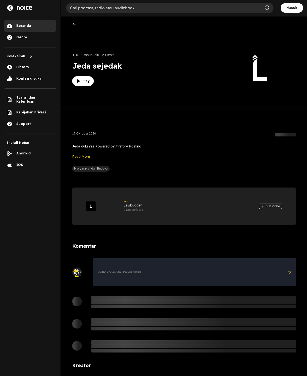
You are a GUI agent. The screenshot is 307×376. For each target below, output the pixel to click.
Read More (81, 156)
